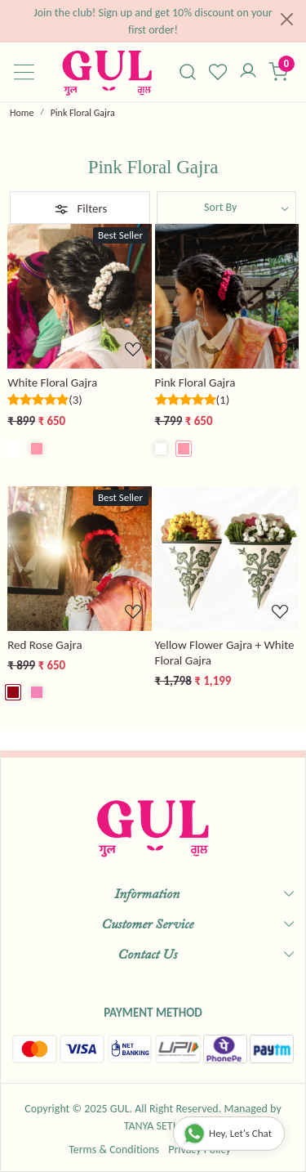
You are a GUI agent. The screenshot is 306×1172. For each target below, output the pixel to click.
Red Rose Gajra (44, 644)
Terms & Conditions (114, 1149)
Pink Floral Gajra (195, 382)
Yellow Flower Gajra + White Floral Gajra (225, 652)
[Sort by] (227, 207)
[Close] (287, 19)
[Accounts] (248, 72)
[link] (188, 72)
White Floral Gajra (52, 382)
